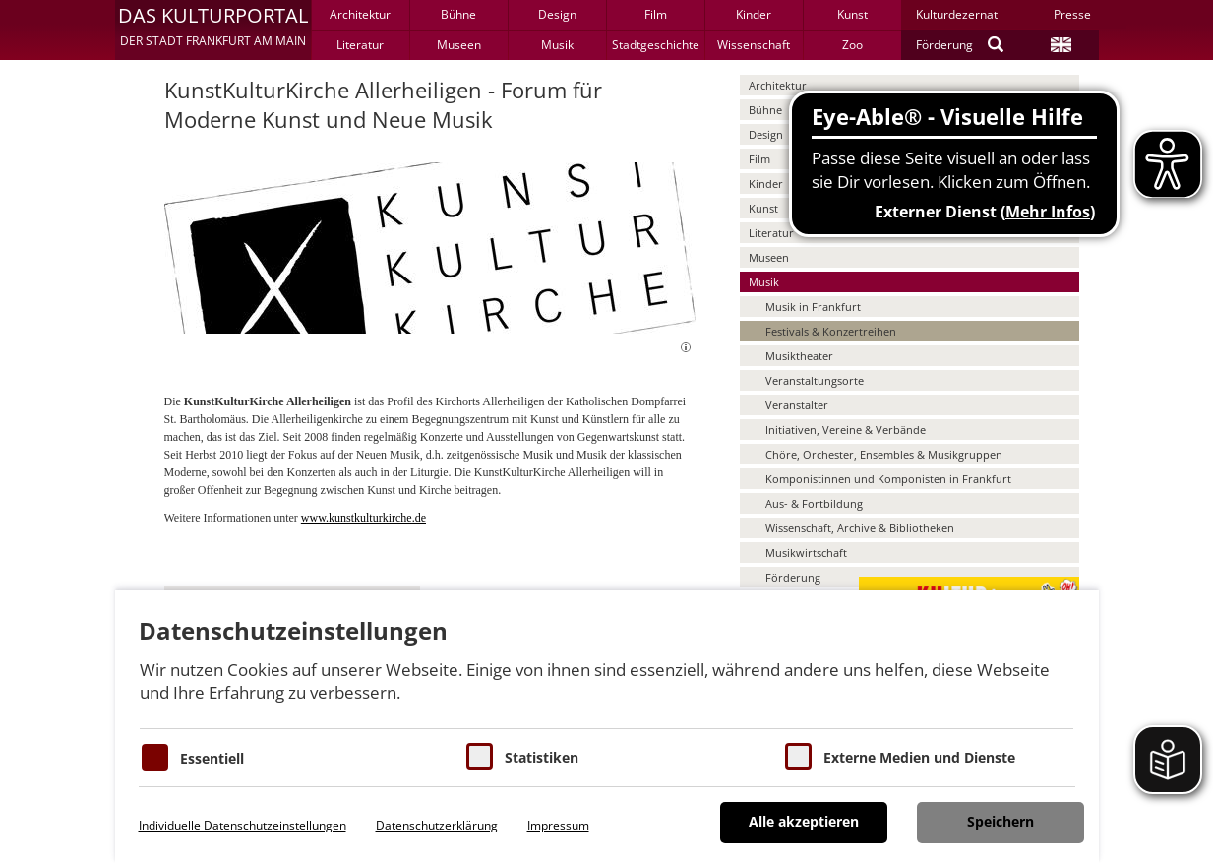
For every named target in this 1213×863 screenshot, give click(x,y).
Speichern (1000, 821)
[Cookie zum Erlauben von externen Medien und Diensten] (798, 756)
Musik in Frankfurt (813, 306)
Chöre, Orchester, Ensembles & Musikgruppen (883, 454)
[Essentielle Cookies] (155, 757)
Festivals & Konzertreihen (830, 331)
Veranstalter (796, 405)
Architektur (360, 14)
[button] (213, 29)
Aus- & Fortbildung (814, 503)
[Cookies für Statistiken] (479, 756)
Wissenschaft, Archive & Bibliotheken (859, 528)
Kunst (852, 14)
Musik (557, 44)
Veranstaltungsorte (814, 380)
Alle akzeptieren (804, 821)
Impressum (558, 825)
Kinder (753, 14)
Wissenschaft (753, 44)
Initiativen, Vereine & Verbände (845, 429)
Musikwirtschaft (806, 552)
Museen (459, 44)
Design (557, 14)
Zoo (852, 44)
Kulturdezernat (957, 14)
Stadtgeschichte (655, 44)
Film (655, 14)
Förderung (944, 44)
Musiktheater (799, 355)
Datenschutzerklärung (437, 825)
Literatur (360, 44)
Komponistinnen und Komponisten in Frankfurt (888, 478)
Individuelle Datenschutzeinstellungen (242, 825)
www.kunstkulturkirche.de (363, 517)
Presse (1072, 14)
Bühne (458, 14)
